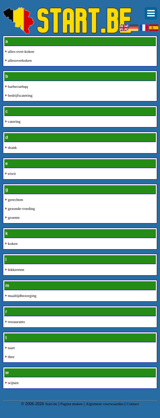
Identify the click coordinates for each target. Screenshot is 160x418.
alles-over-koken (21, 51)
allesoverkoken (20, 60)
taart (11, 348)
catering (14, 121)
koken (13, 243)
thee (11, 356)
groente (14, 217)
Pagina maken (71, 404)
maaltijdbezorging (22, 295)
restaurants (16, 321)
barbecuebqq (18, 86)
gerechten (15, 199)
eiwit (12, 173)
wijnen (13, 383)
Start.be (51, 404)
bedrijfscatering (20, 95)
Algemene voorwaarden (104, 404)
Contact (132, 404)
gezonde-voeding (21, 208)
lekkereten (16, 269)
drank (12, 147)
